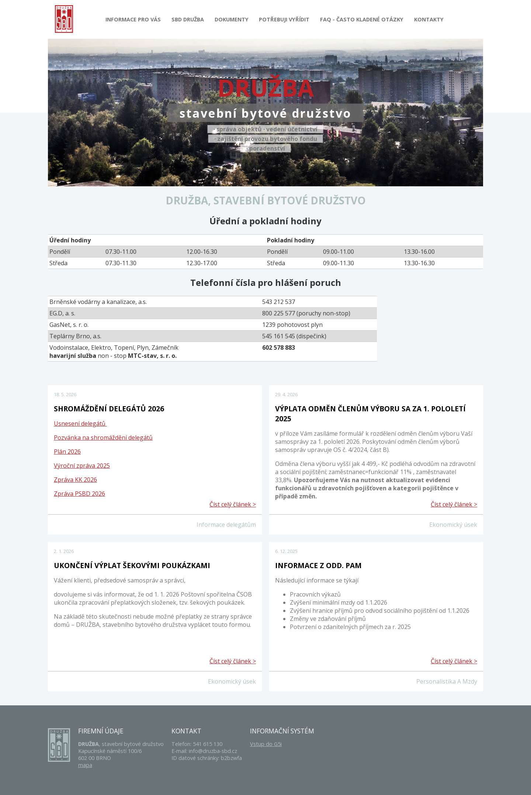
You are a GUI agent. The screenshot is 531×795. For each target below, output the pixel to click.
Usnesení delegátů (80, 423)
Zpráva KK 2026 (75, 480)
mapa (85, 764)
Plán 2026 (67, 451)
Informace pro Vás (133, 19)
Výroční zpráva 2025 (82, 466)
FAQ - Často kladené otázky (361, 19)
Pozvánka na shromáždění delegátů (103, 437)
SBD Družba (187, 19)
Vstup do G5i (266, 743)
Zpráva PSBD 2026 (79, 494)
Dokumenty (232, 19)
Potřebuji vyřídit (284, 19)
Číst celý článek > (232, 504)
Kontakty (429, 19)
